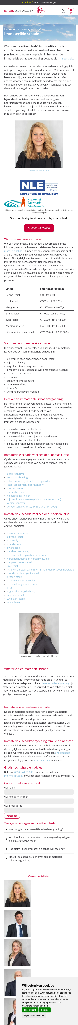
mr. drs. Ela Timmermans (39, 170)
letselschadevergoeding (55, 683)
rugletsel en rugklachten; (21, 591)
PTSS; (10, 587)
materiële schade (14, 251)
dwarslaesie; (14, 547)
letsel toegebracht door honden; (25, 484)
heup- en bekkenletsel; (20, 562)
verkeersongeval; (16, 503)
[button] (39, 228)
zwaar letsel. (14, 602)
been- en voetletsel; (18, 533)
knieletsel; (13, 566)
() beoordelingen (39, 2)
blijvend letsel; (15, 536)
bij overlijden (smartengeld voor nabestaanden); (34, 499)
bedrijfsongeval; (16, 473)
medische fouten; (17, 492)
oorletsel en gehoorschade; (22, 584)
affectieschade (42, 760)
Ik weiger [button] (44, 1010)
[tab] (39, 829)
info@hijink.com (13, 775)
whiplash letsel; (16, 598)
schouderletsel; (15, 595)
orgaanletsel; (14, 576)
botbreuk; (12, 540)
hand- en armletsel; (18, 551)
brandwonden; (15, 544)
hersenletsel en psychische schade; (27, 555)
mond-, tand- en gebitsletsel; (23, 573)
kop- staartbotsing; (17, 477)
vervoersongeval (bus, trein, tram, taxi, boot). (32, 506)
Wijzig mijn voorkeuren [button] (34, 1015)
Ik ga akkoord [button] (30, 1010)
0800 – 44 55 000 (23, 772)
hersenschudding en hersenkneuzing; (28, 558)
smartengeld (65, 58)
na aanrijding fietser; (19, 495)
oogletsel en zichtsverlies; (21, 580)
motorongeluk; (15, 488)
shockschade (62, 752)
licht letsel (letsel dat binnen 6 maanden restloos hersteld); (40, 569)
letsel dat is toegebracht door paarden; (29, 481)
